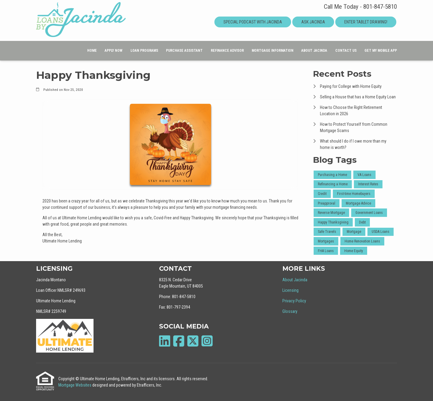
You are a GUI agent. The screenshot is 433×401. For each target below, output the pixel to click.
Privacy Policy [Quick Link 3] (294, 300)
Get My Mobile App (380, 50)
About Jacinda (314, 50)
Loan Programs (144, 50)
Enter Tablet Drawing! (365, 22)
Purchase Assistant (184, 50)
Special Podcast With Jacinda (252, 22)
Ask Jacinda (313, 22)
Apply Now (113, 50)
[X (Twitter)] (192, 341)
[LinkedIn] (164, 341)
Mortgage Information (272, 50)
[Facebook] (178, 341)
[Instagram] (207, 341)
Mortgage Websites (75, 385)
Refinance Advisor (227, 50)
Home (92, 50)
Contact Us (346, 50)
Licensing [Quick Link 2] (290, 290)
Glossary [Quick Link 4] (289, 311)
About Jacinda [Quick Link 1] (294, 279)
